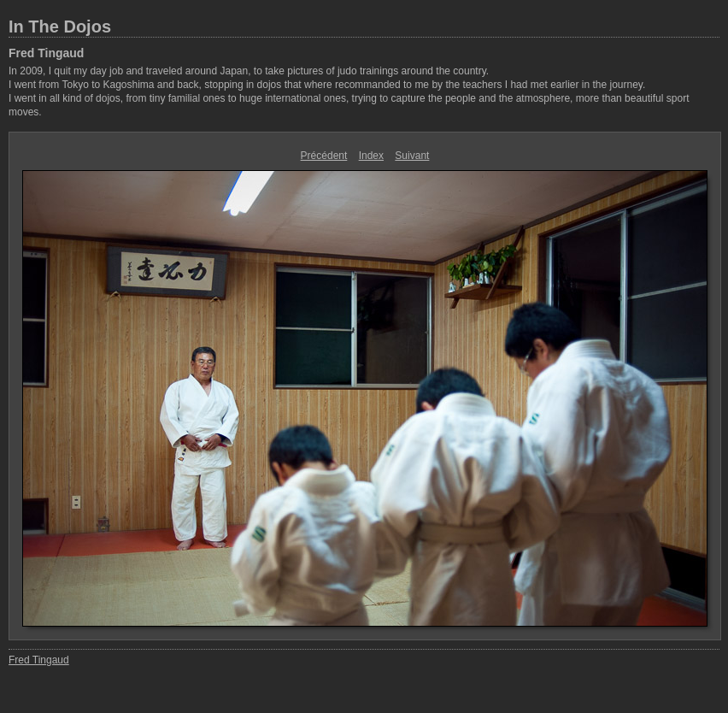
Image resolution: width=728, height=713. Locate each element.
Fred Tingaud (46, 53)
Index (371, 156)
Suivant (412, 156)
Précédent (324, 156)
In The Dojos (60, 26)
